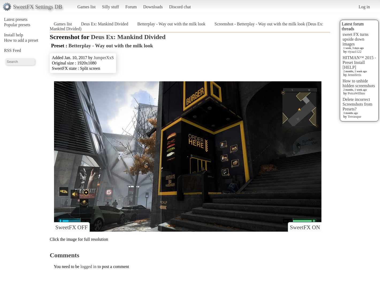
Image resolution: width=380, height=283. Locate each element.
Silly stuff (110, 7)
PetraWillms (356, 93)
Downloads (153, 7)
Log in (364, 7)
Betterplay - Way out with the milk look (171, 24)
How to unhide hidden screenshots (359, 83)
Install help (13, 35)
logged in (88, 266)
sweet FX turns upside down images (356, 39)
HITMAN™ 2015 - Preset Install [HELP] (359, 62)
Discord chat (180, 7)
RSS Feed (12, 50)
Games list (87, 7)
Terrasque (354, 116)
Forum (131, 7)
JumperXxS (104, 57)
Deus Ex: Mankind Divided (104, 24)
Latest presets (16, 19)
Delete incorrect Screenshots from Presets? (358, 104)
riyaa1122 (355, 51)
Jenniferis (354, 75)
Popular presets (17, 24)
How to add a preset (21, 40)
